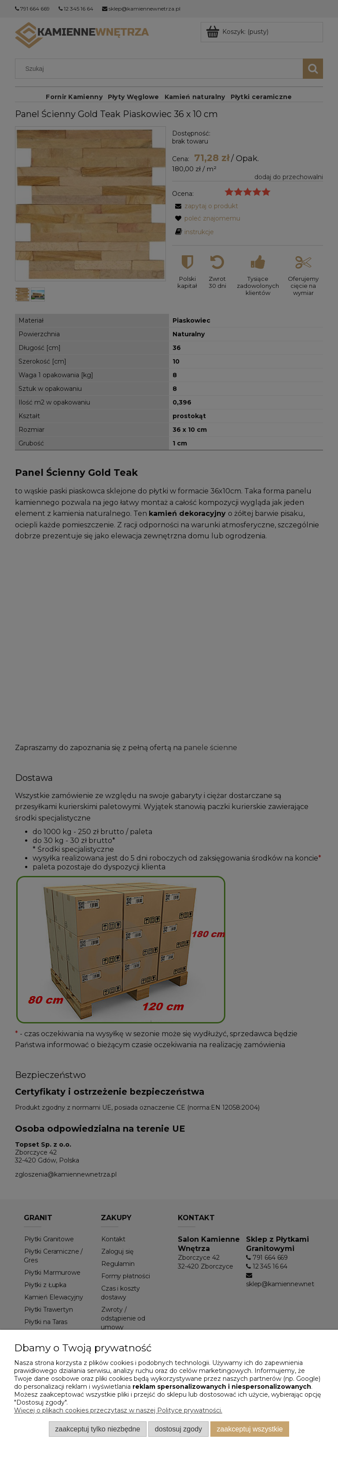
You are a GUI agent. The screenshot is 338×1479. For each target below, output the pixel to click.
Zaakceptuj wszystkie (250, 1429)
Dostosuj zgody (178, 1429)
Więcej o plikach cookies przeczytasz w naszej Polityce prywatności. (118, 1410)
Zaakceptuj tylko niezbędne (97, 1429)
